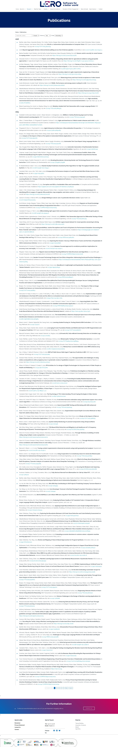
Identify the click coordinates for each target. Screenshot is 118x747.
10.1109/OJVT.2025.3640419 (42, 46)
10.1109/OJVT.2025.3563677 (72, 328)
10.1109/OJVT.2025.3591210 (48, 583)
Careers (17, 723)
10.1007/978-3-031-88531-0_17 (29, 388)
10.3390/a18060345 (91, 149)
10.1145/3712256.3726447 (87, 543)
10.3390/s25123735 (70, 649)
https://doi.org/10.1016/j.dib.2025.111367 (52, 224)
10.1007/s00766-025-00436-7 (36, 446)
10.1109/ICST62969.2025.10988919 (68, 339)
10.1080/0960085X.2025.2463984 (28, 317)
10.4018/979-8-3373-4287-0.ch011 (65, 68)
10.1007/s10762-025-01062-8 (77, 551)
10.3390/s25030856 (54, 243)
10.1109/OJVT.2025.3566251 (82, 416)
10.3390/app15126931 (53, 267)
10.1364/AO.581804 (24, 103)
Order (56, 36)
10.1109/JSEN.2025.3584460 (59, 237)
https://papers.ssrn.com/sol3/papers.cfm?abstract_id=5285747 (55, 186)
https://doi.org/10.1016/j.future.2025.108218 (45, 85)
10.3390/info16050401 (24, 537)
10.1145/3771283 (41, 333)
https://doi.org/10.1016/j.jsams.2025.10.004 (91, 609)
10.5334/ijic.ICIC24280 (40, 365)
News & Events (84, 9)
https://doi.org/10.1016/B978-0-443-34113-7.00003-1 (78, 61)
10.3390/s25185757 (53, 622)
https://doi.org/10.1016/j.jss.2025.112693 (69, 74)
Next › (66, 681)
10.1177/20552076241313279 (26, 200)
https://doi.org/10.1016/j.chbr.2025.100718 (30, 194)
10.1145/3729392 (50, 487)
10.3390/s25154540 (95, 562)
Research (30, 9)
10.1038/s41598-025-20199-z (39, 168)
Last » (71, 681)
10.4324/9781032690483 (53, 130)
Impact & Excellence (56, 9)
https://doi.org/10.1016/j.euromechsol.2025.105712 (87, 433)
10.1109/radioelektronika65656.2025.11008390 (69, 526)
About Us (23, 9)
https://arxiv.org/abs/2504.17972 (76, 309)
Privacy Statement (20, 718)
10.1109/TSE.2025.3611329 (78, 218)
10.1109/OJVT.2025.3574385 (36, 352)
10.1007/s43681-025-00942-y (92, 50)
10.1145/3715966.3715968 (56, 162)
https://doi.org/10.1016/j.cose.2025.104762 (62, 55)
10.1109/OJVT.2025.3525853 (94, 288)
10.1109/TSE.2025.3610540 (84, 588)
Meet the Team (38, 9)
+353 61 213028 (50, 717)
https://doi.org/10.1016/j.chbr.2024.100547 (30, 360)
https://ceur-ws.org (55, 662)
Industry (46, 9)
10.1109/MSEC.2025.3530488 (46, 630)
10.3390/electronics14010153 (33, 157)
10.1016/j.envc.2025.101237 (51, 381)
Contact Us (17, 720)
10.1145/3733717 (34, 322)
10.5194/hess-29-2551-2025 (49, 296)
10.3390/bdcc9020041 (71, 511)
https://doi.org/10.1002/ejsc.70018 (62, 617)
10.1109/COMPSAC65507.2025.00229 (38, 207)
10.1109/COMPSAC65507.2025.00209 (40, 677)
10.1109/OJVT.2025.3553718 (26, 138)
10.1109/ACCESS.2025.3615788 (87, 465)
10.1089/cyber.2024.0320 (58, 394)
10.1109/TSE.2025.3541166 (52, 143)
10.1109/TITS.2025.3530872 (26, 575)
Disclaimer (17, 716)
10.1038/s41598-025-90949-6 (39, 213)
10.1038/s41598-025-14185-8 (69, 638)
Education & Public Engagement (71, 9)
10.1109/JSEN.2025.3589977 (50, 277)
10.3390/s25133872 (32, 173)
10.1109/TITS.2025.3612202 (26, 601)
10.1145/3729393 (52, 481)
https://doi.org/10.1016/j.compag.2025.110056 (77, 567)
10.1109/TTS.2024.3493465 (28, 459)
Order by (44, 36)
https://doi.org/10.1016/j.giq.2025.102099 (79, 79)
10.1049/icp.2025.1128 (88, 399)
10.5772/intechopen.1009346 (79, 519)
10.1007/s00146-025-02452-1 (47, 248)
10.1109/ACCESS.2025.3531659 (68, 427)
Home (17, 9)
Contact (100, 9)
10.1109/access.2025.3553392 (37, 556)
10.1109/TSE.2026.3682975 (52, 108)
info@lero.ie (49, 719)
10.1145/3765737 (23, 470)
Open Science (93, 9)
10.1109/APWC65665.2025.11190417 (54, 303)
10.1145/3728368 (54, 594)
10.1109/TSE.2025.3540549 (55, 405)
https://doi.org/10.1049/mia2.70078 (82, 93)
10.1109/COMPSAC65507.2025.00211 (37, 670)
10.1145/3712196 (44, 421)
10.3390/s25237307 (46, 643)
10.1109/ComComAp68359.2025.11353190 (77, 654)
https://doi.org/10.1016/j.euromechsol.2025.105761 (32, 440)
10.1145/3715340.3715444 (34, 505)
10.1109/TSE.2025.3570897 (80, 451)
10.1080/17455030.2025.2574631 (50, 346)
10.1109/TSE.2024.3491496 (66, 117)
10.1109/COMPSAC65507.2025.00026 (67, 254)
